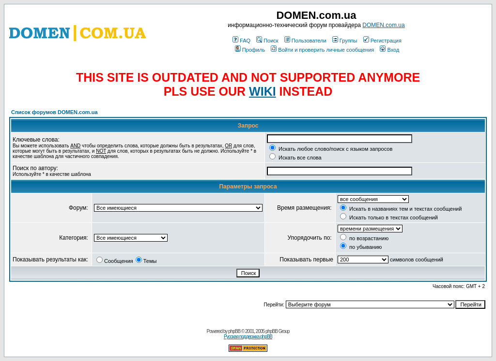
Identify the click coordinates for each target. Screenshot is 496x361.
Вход (389, 50)
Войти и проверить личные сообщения (322, 50)
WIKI (262, 91)
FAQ (241, 40)
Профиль (250, 50)
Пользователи (305, 40)
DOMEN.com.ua (383, 25)
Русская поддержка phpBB (248, 336)
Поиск (267, 40)
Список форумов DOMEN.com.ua (54, 112)
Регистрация (382, 40)
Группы (344, 40)
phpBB (234, 331)
